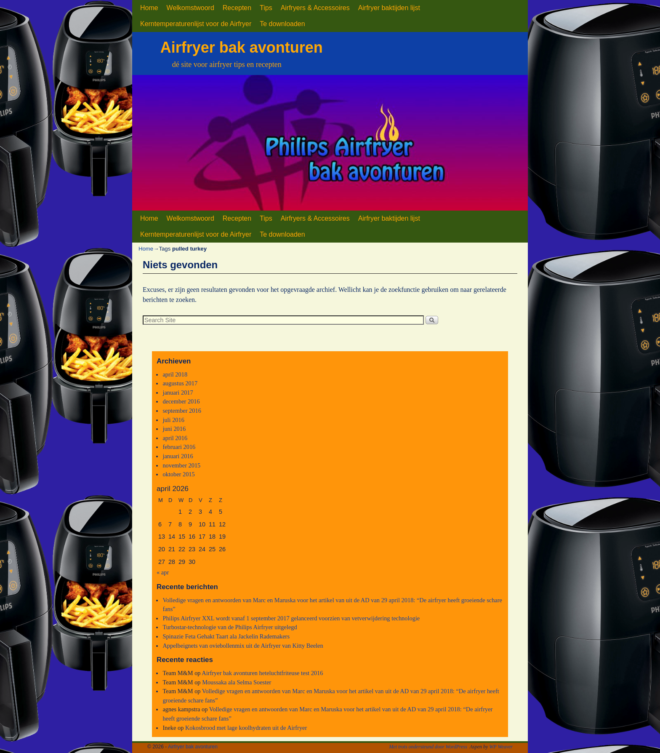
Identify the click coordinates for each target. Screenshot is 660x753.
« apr (163, 572)
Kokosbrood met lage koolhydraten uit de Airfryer (246, 727)
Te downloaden (282, 23)
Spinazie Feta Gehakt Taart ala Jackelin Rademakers (226, 636)
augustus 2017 (179, 383)
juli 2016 (173, 420)
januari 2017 (177, 392)
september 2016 (181, 410)
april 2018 (174, 374)
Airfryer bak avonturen (241, 47)
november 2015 (181, 465)
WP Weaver (501, 747)
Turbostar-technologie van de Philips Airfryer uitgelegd (229, 627)
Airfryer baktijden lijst (389, 7)
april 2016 (174, 438)
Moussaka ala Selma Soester (236, 682)
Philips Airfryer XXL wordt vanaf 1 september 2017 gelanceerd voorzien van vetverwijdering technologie (291, 618)
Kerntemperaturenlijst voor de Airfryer (195, 23)
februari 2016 (178, 446)
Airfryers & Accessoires (315, 7)
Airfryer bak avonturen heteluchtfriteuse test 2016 (262, 673)
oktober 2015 (178, 474)
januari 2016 (177, 456)
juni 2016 (174, 428)
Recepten (237, 7)
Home (149, 7)
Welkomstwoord (190, 7)
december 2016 (181, 401)
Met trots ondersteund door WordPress (428, 747)
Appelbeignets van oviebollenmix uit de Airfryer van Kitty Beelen (242, 645)
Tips (266, 7)
